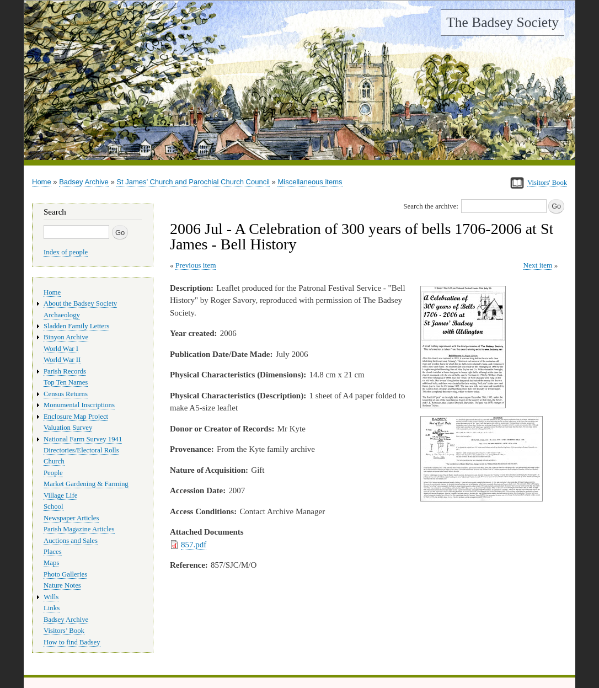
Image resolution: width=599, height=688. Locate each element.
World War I (61, 349)
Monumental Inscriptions (79, 405)
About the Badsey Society (80, 303)
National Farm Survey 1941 (83, 439)
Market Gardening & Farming (86, 484)
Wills (51, 597)
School (53, 506)
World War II (62, 360)
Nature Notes (62, 585)
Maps (51, 563)
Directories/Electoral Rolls (81, 450)
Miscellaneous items (309, 182)
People (53, 473)
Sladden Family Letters (76, 326)
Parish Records (65, 371)
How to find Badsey (72, 642)
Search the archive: (430, 206)
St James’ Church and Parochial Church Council (193, 182)
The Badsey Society (502, 22)
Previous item (195, 265)
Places (53, 552)
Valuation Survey (68, 427)
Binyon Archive (66, 337)
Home (41, 182)
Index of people (66, 252)
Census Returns (66, 394)
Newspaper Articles (71, 518)
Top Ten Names (66, 382)
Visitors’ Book (64, 630)
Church (54, 461)
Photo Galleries (65, 574)
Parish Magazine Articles (79, 529)
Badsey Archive (84, 182)
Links (52, 608)
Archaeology (62, 315)
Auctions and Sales (71, 541)
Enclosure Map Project (76, 416)
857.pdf (193, 544)
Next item (538, 265)
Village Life (60, 495)
